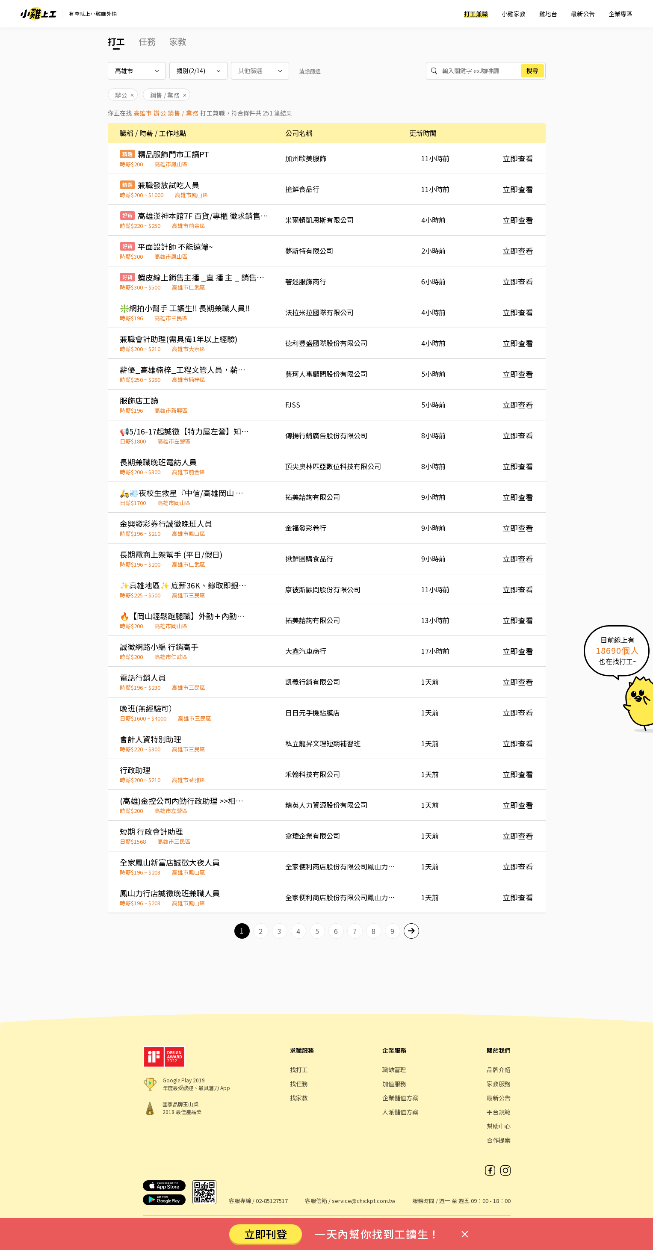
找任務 (299, 1083)
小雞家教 (514, 13)
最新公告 (583, 13)
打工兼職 (476, 13)
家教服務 (499, 1083)
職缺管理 (394, 1069)
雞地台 (548, 13)
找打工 (299, 1069)
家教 (177, 41)
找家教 (299, 1097)
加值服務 (394, 1083)
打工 (116, 41)
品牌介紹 (499, 1069)
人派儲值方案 (400, 1112)
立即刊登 (265, 1233)
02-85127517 (272, 1201)
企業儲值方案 (400, 1097)
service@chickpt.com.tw (363, 1201)
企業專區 (620, 13)
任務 (147, 41)
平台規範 (499, 1112)
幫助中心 (499, 1126)
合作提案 (499, 1140)
